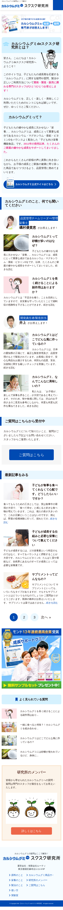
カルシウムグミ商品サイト (43, 875)
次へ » (46, 617)
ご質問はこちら (31, 455)
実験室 (14, 895)
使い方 (14, 890)
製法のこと (17, 885)
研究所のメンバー (38, 880)
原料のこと (17, 875)
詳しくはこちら (31, 830)
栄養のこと (17, 880)
